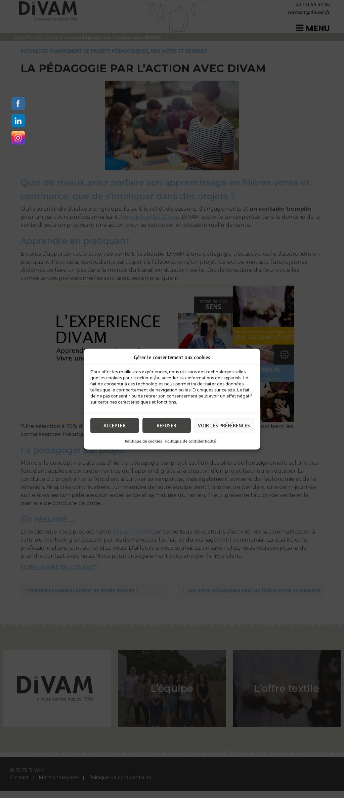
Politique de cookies (143, 441)
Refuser (166, 425)
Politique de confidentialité (190, 441)
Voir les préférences (224, 425)
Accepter (114, 425)
